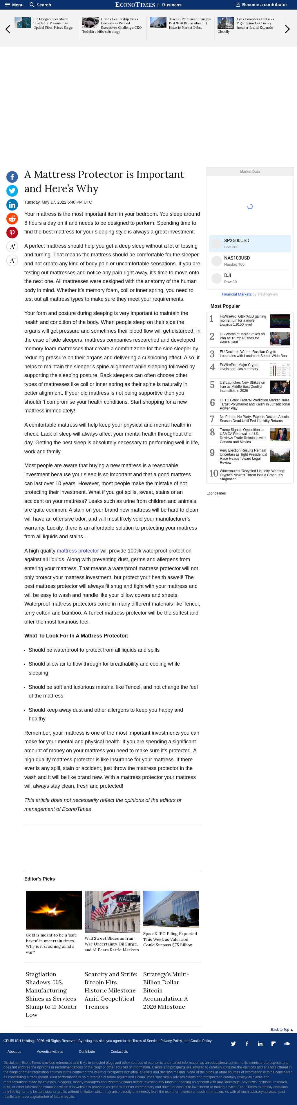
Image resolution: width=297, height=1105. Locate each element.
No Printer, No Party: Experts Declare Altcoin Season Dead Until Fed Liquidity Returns (254, 419)
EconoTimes (216, 493)
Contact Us (119, 1052)
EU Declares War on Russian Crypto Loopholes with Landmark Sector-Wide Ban (253, 354)
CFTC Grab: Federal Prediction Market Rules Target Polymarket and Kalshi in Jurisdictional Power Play (255, 404)
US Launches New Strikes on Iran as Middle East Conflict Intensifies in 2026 (242, 387)
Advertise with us (50, 1052)
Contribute (87, 1052)
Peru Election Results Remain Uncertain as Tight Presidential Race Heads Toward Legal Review (243, 456)
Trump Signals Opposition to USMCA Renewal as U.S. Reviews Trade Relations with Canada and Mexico (242, 436)
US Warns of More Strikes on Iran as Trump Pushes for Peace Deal (242, 338)
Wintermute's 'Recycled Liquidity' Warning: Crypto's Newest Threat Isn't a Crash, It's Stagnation (252, 475)
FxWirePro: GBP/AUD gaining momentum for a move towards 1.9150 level (243, 320)
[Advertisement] (148, 122)
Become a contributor (264, 4)
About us (14, 1052)
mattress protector (77, 551)
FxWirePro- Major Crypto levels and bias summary (239, 367)
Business (172, 4)
